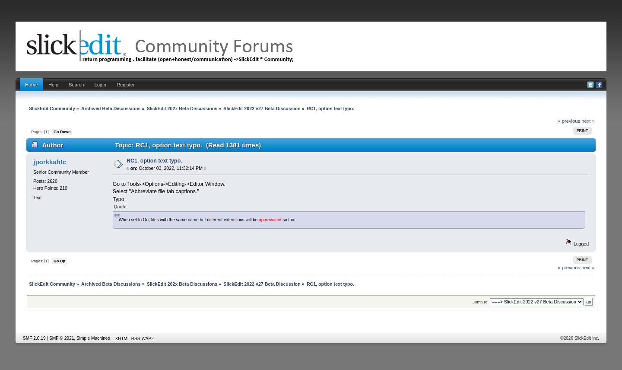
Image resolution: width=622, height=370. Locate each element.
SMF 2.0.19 (34, 338)
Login (100, 84)
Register (126, 84)
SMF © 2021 (61, 338)
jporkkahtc (49, 162)
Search (76, 84)
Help (53, 84)
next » (588, 121)
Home (31, 84)
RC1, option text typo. (154, 161)
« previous (569, 121)
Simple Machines (93, 338)
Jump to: (481, 302)
